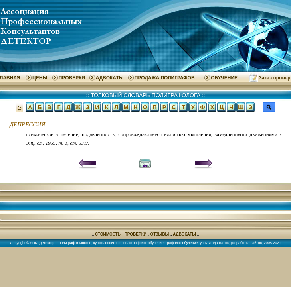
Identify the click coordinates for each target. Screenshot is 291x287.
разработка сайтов (246, 243)
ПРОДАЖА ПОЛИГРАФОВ (165, 78)
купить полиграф (107, 243)
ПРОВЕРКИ (72, 78)
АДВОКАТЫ (110, 78)
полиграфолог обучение (143, 243)
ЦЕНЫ (39, 78)
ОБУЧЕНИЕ (224, 78)
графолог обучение (182, 243)
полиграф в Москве (75, 243)
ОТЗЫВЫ (159, 234)
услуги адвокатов (214, 243)
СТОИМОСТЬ (108, 234)
